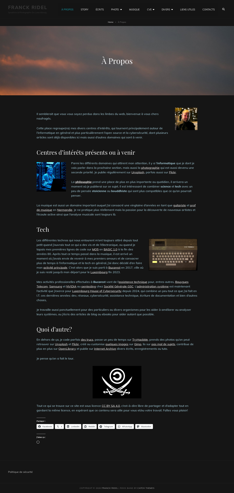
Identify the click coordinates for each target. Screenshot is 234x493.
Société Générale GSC (118, 286)
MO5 (95, 249)
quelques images (116, 344)
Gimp (137, 344)
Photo (115, 9)
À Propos (67, 9)
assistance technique (133, 282)
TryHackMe (140, 339)
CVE (149, 9)
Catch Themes (145, 488)
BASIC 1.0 (110, 249)
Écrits (100, 9)
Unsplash (137, 172)
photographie (150, 168)
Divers (166, 9)
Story (84, 9)
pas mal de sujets (163, 344)
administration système (153, 286)
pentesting (88, 286)
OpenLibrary (67, 349)
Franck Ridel (27, 7)
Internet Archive (105, 349)
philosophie (83, 182)
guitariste (179, 205)
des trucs (87, 339)
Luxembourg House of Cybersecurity (97, 291)
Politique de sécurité (20, 471)
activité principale (55, 267)
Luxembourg (99, 272)
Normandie (64, 210)
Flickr (172, 172)
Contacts (208, 9)
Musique (134, 9)
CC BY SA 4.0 (111, 406)
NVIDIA (71, 286)
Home (110, 22)
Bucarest (114, 267)
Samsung (55, 286)
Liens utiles (187, 9)
